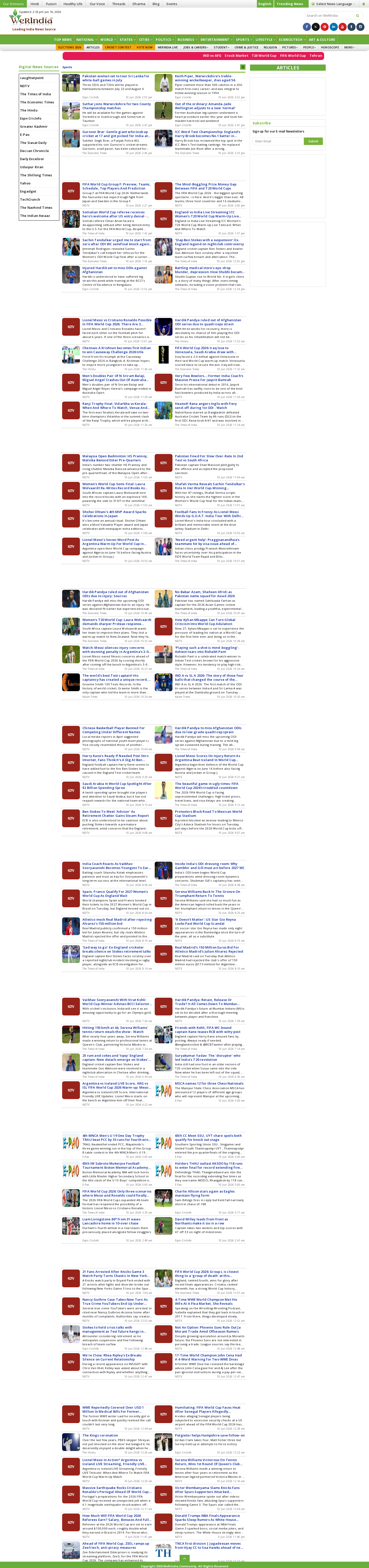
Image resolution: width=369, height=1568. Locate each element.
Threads (119, 4)
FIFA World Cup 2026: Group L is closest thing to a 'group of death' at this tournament (207, 1274)
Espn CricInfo (31, 118)
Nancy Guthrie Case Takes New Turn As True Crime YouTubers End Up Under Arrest (115, 1301)
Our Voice (97, 4)
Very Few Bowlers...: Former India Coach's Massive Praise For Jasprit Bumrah (209, 378)
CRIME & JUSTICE (246, 47)
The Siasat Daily (33, 142)
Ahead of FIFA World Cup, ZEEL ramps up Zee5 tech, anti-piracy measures (115, 1545)
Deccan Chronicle (34, 150)
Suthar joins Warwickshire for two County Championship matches (116, 106)
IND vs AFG (228, 55)
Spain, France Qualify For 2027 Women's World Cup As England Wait (115, 894)
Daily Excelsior (32, 159)
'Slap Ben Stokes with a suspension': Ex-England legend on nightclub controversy (209, 242)
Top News (63, 39)
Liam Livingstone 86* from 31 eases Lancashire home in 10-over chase (111, 1221)
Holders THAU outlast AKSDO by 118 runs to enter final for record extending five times (209, 1165)
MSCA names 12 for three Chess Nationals (209, 1083)
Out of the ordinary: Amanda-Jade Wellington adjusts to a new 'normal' (205, 106)
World (108, 39)
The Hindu (29, 110)
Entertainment (217, 39)
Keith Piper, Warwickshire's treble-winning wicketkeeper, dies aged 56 (205, 78)
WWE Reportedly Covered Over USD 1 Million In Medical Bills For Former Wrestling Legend (113, 1409)
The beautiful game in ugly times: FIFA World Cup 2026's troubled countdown (207, 786)
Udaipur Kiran (32, 167)
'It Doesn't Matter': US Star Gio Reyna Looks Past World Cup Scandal (205, 921)
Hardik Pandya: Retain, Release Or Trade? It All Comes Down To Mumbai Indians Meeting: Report (206, 1002)
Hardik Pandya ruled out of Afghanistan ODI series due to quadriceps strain (208, 322)
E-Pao (24, 134)
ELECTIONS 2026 (69, 47)
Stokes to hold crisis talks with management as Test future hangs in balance (113, 1329)
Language (333, 4)
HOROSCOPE (330, 47)
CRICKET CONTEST (118, 47)
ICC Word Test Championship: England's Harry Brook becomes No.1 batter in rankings (207, 134)
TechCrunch (30, 199)
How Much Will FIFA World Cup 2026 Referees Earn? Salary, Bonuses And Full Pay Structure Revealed (115, 1518)
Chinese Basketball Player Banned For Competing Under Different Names (113, 730)
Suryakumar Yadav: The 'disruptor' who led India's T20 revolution (207, 1057)
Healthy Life (73, 4)
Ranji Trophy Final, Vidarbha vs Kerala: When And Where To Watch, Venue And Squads (114, 406)
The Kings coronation (100, 1435)
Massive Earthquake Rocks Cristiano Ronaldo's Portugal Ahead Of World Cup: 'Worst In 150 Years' (115, 1490)
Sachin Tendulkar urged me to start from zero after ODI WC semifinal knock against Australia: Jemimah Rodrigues (117, 242)
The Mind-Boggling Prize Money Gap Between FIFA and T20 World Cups (206, 186)
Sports (244, 39)
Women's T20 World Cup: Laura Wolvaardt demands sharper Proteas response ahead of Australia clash (117, 622)
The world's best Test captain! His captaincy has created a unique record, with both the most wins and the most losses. (115, 677)
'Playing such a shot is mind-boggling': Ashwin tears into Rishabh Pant (207, 650)
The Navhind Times (36, 207)
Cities (145, 39)
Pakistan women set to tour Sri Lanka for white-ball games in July (115, 78)
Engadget (28, 191)
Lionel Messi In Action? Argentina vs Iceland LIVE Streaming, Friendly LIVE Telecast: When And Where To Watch (113, 1462)
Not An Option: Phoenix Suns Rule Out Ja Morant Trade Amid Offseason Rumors (208, 1329)
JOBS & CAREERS (195, 47)
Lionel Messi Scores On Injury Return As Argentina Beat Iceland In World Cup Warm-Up (207, 758)
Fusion (51, 4)
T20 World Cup (279, 55)
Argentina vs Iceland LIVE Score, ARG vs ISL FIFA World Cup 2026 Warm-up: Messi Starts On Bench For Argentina (115, 1085)
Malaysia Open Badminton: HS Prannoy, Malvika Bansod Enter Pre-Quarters (115, 458)
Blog (156, 4)
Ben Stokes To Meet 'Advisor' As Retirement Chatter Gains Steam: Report (115, 813)
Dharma (139, 4)
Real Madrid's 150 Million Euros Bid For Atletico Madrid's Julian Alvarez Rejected (209, 949)
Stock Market (252, 55)
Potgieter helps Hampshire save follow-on (210, 1435)
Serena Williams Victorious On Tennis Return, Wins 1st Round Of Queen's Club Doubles (207, 1462)
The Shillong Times (36, 175)
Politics (165, 39)
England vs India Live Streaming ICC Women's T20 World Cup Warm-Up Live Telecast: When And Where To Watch (207, 214)
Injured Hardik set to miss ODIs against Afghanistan (114, 270)
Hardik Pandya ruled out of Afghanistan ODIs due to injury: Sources (115, 594)
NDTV (24, 86)
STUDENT (222, 47)
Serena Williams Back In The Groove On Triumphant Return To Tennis (207, 894)
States (128, 39)
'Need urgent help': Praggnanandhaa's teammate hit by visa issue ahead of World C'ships (207, 542)
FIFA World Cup (308, 55)
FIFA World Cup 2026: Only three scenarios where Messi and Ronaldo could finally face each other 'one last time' (116, 1193)
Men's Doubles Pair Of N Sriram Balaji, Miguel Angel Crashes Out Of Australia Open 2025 (114, 378)
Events (172, 4)
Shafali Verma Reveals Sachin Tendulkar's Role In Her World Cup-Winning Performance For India (210, 486)
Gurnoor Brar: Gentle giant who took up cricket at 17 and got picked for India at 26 (115, 134)
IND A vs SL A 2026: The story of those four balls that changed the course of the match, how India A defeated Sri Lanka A (209, 677)
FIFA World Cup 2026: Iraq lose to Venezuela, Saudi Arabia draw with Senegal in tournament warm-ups (204, 350)
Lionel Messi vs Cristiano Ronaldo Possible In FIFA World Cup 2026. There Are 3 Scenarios (117, 322)
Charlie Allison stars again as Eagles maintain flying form (205, 1193)
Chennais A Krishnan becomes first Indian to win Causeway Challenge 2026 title (116, 350)
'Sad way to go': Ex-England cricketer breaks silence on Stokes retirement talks (116, 949)
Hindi (35, 4)
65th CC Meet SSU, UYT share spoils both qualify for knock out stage (208, 1138)
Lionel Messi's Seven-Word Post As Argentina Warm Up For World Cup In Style (113, 542)
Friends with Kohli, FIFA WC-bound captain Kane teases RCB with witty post (207, 1030)
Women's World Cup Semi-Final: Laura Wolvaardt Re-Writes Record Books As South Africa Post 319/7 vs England (113, 486)
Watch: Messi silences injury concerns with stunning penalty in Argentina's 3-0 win (115, 650)
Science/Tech (292, 39)
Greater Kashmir (34, 126)
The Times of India (35, 94)
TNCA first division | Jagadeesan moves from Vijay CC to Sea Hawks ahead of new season (209, 1545)
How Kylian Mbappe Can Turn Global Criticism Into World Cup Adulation (205, 622)
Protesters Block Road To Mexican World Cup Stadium (208, 813)
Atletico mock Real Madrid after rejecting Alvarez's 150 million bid (117, 921)
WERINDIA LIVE (168, 47)
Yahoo (25, 183)
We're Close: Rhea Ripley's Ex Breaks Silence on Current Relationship (112, 1357)
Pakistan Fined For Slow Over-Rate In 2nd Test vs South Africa (209, 458)
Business (187, 39)
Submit (313, 141)
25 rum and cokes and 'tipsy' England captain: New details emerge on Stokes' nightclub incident (115, 1057)
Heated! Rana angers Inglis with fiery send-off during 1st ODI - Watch (206, 406)
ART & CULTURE (322, 39)
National (86, 39)
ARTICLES (93, 47)
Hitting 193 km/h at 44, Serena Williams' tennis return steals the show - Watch (115, 1030)
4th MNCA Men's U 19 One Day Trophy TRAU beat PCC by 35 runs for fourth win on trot (115, 1138)
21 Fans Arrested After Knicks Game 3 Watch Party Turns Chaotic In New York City (114, 1274)
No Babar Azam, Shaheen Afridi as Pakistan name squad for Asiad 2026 (205, 594)
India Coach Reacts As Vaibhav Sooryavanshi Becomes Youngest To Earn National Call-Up (116, 866)
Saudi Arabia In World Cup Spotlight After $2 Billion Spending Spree (117, 786)
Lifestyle (265, 39)
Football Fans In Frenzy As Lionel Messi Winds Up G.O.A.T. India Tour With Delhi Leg (208, 514)
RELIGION (270, 47)
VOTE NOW (144, 47)
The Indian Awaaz (35, 215)
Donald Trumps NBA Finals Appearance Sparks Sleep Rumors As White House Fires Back (207, 1518)
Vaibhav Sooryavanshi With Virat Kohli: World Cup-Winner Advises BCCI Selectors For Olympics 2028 (116, 1002)
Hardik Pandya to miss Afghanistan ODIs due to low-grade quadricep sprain (208, 730)
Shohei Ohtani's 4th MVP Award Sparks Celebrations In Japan (114, 514)
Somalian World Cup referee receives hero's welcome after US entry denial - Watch (114, 214)
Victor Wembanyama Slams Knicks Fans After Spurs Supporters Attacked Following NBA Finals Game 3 (207, 1490)
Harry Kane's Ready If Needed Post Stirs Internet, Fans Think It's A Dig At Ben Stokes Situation (115, 758)
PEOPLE (309, 47)
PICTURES (290, 47)
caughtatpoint (32, 77)
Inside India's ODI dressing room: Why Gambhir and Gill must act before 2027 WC (209, 866)
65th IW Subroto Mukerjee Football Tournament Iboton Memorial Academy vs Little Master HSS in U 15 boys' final (115, 1165)
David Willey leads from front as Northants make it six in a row (201, 1221)
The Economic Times (37, 102)
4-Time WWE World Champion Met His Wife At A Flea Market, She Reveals (206, 1301)
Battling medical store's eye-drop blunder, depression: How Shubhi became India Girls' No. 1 (209, 270)
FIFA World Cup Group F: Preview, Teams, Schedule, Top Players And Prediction (116, 186)
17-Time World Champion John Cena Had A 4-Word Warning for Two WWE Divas (208, 1357)
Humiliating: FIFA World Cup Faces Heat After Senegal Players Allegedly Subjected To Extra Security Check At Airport (208, 1409)
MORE (349, 47)
